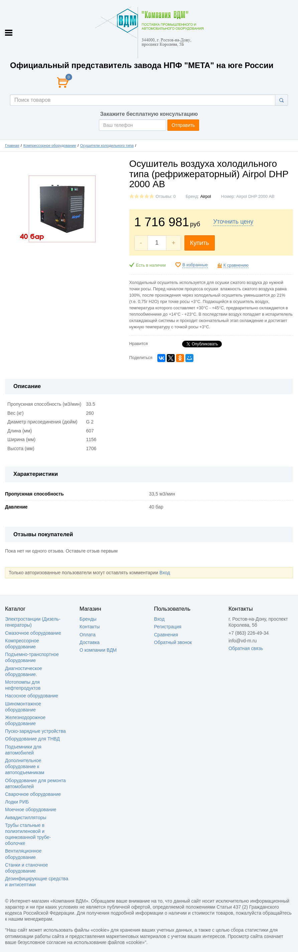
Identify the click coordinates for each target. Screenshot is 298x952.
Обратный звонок (173, 642)
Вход (164, 572)
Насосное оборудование (31, 695)
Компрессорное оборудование (49, 145)
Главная (12, 145)
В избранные (195, 265)
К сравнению (236, 265)
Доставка (90, 642)
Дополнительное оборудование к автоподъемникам (24, 766)
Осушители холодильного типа (107, 145)
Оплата (88, 634)
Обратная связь (246, 648)
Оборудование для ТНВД (32, 738)
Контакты (90, 626)
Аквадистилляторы (25, 817)
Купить (199, 243)
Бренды (88, 619)
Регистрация (167, 626)
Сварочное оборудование (33, 794)
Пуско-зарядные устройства (35, 731)
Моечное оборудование (30, 809)
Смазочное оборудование (33, 633)
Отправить (183, 125)
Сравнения (166, 634)
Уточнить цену (233, 221)
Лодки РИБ (17, 802)
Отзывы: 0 (166, 196)
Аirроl (205, 196)
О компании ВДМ (98, 650)
